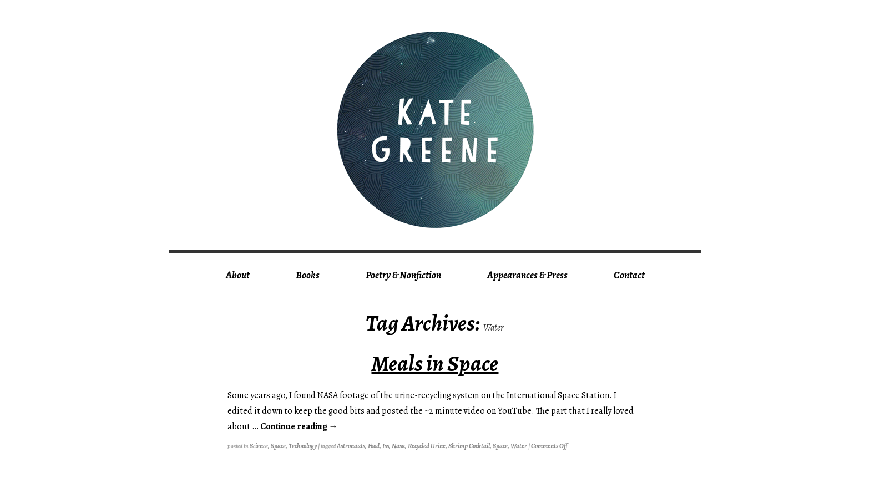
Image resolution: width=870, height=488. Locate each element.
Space (278, 445)
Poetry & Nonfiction (403, 275)
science (259, 445)
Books (308, 275)
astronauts (351, 445)
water (518, 445)
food (374, 445)
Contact (629, 275)
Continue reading (299, 426)
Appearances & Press (527, 275)
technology (303, 445)
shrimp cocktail (469, 445)
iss (385, 445)
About (238, 275)
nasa (398, 445)
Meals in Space (434, 363)
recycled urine (427, 445)
